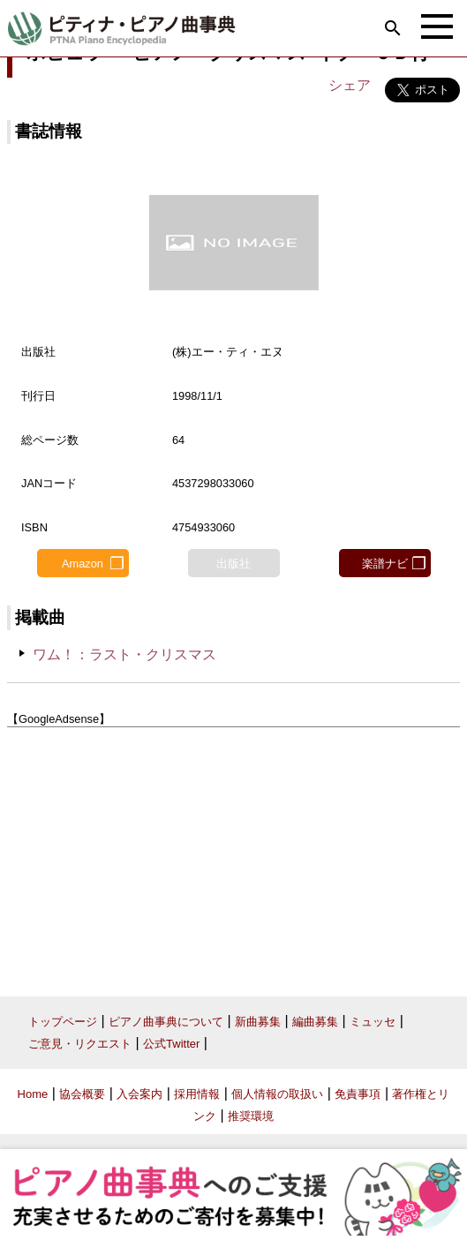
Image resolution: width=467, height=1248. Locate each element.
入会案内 (139, 1094)
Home (33, 1094)
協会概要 (82, 1094)
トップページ (62, 1021)
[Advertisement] (233, 855)
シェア (349, 85)
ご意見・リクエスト (80, 1043)
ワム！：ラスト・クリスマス (124, 654)
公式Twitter (171, 1043)
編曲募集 (315, 1021)
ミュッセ (372, 1021)
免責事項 (357, 1094)
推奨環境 (251, 1116)
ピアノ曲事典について (166, 1021)
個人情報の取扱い (277, 1094)
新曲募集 (258, 1021)
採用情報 (197, 1094)
